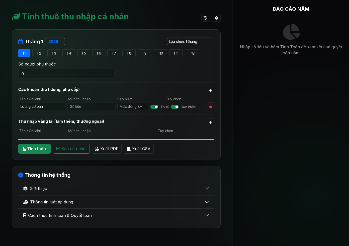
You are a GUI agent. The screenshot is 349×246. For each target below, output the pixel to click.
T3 (54, 53)
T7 (114, 53)
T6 (98, 53)
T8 (129, 53)
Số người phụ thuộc (37, 64)
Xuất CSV (138, 148)
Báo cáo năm (71, 148)
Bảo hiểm (188, 107)
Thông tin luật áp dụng (48, 201)
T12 (192, 53)
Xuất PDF (106, 148)
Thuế (164, 107)
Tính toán (34, 148)
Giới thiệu (35, 188)
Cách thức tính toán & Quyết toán (57, 215)
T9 (144, 53)
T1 (24, 53)
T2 (39, 53)
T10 (160, 53)
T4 (69, 53)
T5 (84, 53)
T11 (176, 53)
